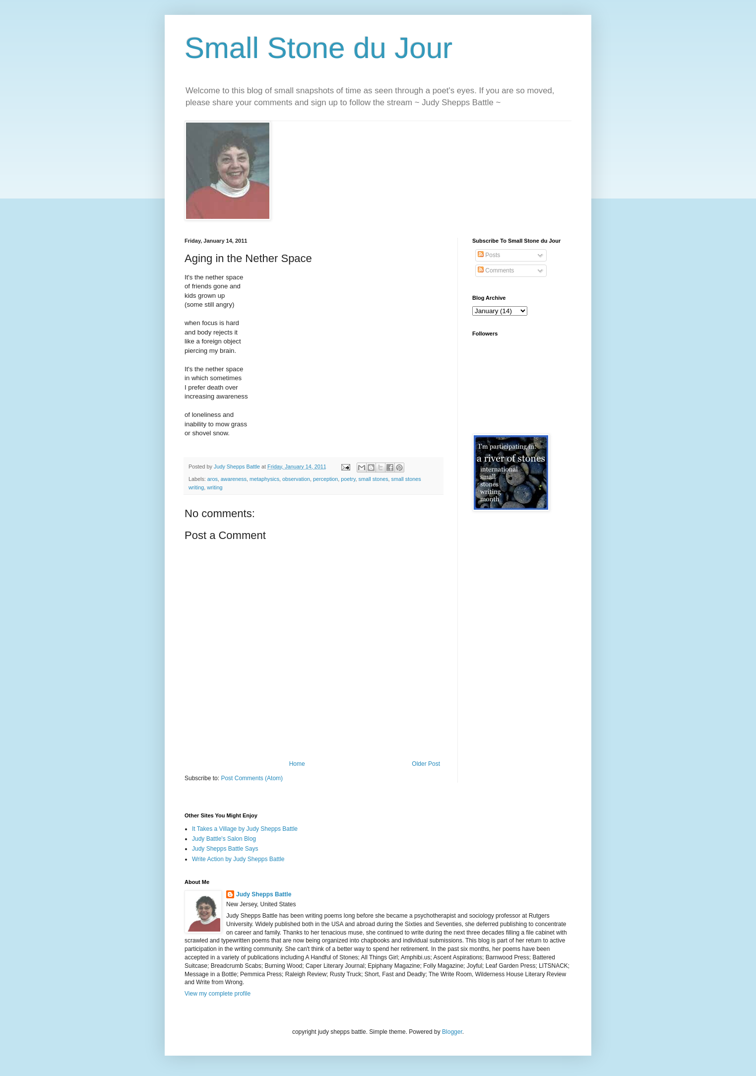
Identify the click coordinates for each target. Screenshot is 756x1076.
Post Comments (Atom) (252, 778)
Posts (489, 255)
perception (325, 479)
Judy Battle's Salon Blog (224, 838)
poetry (348, 479)
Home (297, 763)
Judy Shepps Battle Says (225, 848)
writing (214, 487)
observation (296, 479)
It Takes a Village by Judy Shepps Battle (245, 828)
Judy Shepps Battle (263, 894)
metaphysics (264, 479)
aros (212, 479)
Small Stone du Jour (318, 48)
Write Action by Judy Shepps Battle (238, 859)
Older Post (426, 763)
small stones (373, 479)
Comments (496, 270)
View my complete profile (218, 993)
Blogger (452, 1031)
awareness (234, 479)
